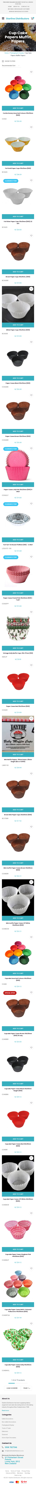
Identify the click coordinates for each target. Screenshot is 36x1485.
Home (10, 6)
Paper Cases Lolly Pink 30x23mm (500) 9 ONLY (18, 491)
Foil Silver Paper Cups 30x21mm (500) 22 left (18, 222)
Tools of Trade (6, 1428)
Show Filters (10, 61)
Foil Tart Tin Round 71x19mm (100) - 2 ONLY (18, 545)
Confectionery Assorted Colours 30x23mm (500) (18, 114)
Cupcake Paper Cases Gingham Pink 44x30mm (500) (18, 1255)
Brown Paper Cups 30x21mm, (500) (18, 277)
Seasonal (5, 1434)
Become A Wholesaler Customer (18, 9)
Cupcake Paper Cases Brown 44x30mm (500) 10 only (18, 1034)
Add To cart (18, 108)
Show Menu (3, 18)
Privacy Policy (26, 1471)
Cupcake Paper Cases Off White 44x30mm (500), (18, 1200)
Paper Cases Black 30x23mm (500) (18, 383)
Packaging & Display (17, 53)
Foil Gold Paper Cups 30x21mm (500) (18, 168)
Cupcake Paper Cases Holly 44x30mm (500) (18, 1366)
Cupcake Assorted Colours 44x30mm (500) (18, 979)
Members (20, 1473)
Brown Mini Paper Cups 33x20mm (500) (18, 815)
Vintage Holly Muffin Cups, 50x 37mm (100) (18, 653)
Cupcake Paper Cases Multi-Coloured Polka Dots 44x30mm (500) (18, 1310)
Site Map (27, 1473)
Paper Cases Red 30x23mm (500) (18, 706)
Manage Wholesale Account (18, 11)
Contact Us (25, 6)
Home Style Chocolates (9, 1437)
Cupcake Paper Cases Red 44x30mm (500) (18, 1145)
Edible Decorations (7, 1419)
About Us (16, 6)
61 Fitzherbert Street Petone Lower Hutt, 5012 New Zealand (14, 1461)
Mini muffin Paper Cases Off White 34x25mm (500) (18, 924)
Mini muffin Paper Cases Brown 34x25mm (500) (18, 869)
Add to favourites (31, 72)
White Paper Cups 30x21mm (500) (18, 330)
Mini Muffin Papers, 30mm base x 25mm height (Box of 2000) (18, 761)
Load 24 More (12, 1388)
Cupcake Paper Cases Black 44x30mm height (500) (18, 1090)
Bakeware (5, 1431)
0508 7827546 (11, 1447)
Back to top (18, 1475)
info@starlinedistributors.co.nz (14, 1451)
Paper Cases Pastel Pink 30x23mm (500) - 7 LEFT (18, 599)
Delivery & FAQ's (11, 1473)
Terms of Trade (15, 1471)
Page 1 (26, 1388)
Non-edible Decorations (9, 1422)
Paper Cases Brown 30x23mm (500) (18, 436)
